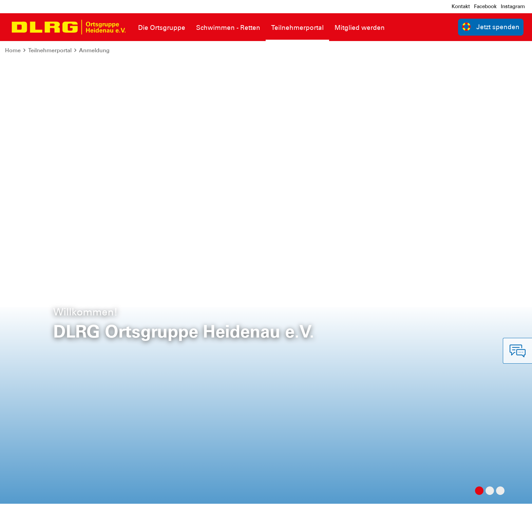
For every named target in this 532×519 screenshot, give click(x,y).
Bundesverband (424, 508)
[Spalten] (515, 90)
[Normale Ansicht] (496, 90)
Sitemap (89, 508)
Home (13, 50)
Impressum (22, 508)
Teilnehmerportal (50, 50)
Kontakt (461, 6)
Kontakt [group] (377, 416)
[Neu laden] (479, 90)
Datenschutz (57, 508)
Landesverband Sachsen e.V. (487, 508)
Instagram (513, 6)
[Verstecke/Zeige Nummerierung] (463, 90)
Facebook (485, 6)
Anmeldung (94, 50)
